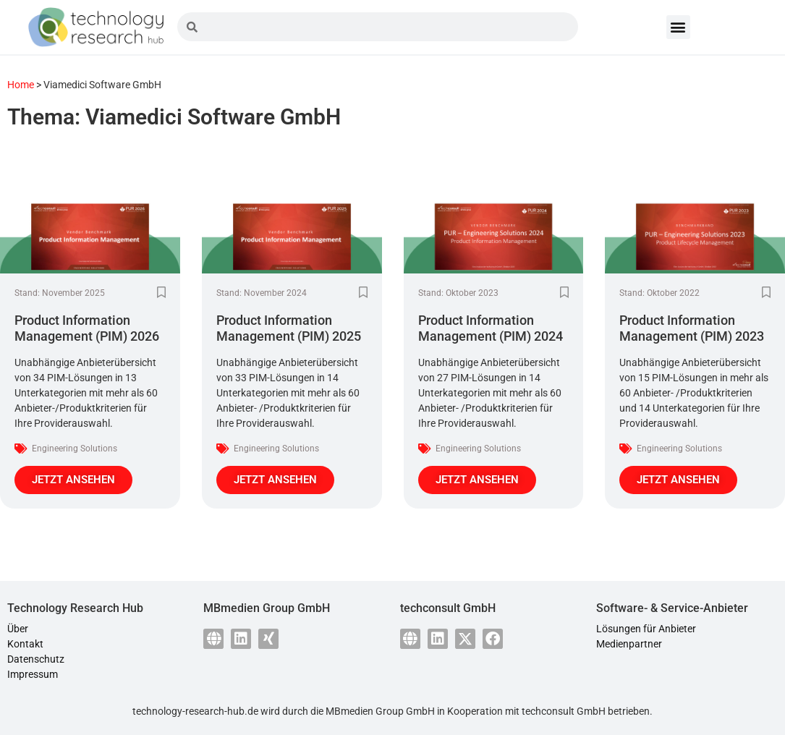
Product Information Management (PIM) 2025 (288, 328)
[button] (678, 27)
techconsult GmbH (564, 711)
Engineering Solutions (74, 448)
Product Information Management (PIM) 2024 (490, 328)
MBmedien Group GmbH (380, 711)
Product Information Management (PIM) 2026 (86, 328)
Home (20, 84)
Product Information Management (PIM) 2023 (691, 328)
